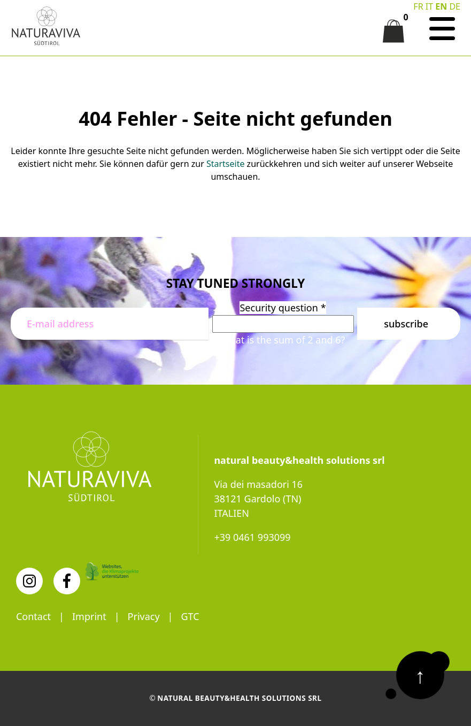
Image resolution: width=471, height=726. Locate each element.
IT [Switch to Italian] (429, 6)
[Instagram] (29, 581)
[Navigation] (442, 29)
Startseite (225, 164)
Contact (33, 616)
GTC (190, 616)
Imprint (89, 616)
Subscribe (406, 323)
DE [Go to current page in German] (454, 6)
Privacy (144, 616)
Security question (283, 307)
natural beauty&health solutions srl (239, 698)
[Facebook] (66, 581)
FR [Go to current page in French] (418, 6)
